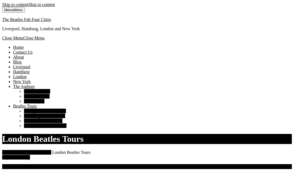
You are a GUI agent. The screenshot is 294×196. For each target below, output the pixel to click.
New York (22, 81)
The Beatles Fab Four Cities (26, 19)
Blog (17, 62)
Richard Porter (37, 96)
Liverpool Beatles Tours (45, 111)
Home (18, 47)
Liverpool (21, 67)
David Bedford (37, 91)
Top (16, 157)
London (20, 76)
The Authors (24, 86)
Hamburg (21, 71)
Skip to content (28, 4)
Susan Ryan (34, 101)
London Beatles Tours (43, 120)
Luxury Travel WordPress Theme (60, 166)
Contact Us (23, 52)
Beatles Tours (25, 106)
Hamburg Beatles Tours (44, 116)
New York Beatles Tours (45, 125)
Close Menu (23, 38)
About (18, 57)
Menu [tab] (13, 10)
